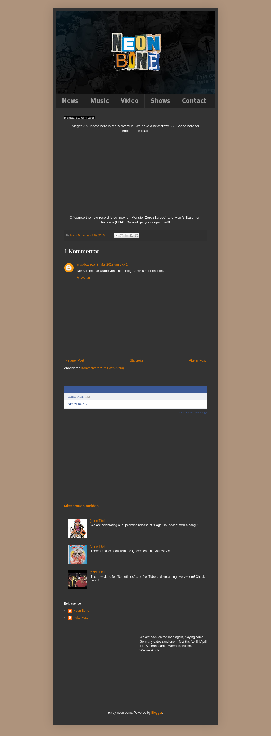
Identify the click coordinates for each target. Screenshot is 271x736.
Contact (194, 101)
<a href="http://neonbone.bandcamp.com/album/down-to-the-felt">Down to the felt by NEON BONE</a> (86, 458)
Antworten (84, 277)
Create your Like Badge (193, 412)
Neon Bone (81, 610)
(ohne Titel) (98, 521)
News (70, 101)
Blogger (156, 713)
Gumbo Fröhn (76, 396)
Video (130, 101)
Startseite (136, 360)
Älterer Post (197, 360)
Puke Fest (80, 617)
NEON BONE (77, 404)
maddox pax (86, 264)
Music (99, 101)
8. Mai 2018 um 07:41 (112, 264)
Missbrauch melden (81, 506)
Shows (160, 101)
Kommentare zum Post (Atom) (102, 368)
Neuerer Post (74, 360)
